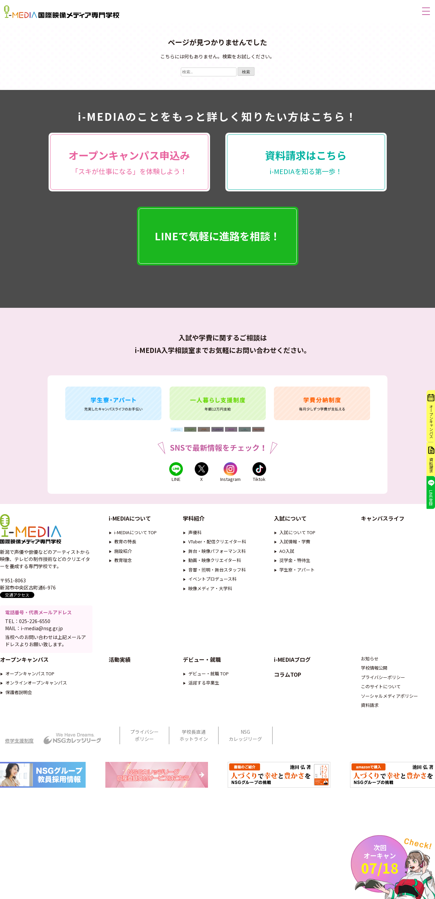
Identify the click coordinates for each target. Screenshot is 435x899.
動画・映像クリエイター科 (214, 566)
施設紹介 (123, 557)
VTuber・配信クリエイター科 (217, 547)
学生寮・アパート (297, 576)
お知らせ (370, 677)
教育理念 (123, 566)
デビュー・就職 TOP (208, 692)
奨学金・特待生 (294, 566)
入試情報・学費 (294, 547)
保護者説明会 (18, 711)
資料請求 (370, 724)
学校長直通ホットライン (193, 754)
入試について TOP (297, 538)
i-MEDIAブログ (292, 678)
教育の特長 (125, 547)
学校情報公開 (374, 687)
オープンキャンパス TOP (29, 692)
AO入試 (286, 557)
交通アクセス (17, 601)
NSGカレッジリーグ (245, 754)
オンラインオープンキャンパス (36, 702)
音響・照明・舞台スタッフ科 (217, 576)
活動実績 (119, 678)
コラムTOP (287, 693)
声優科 (195, 538)
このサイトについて (381, 706)
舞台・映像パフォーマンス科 (217, 557)
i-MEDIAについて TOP (135, 538)
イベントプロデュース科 (212, 585)
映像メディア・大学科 (210, 594)
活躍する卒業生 (203, 702)
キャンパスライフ (382, 524)
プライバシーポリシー (383, 696)
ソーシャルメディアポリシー (389, 715)
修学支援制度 (19, 759)
